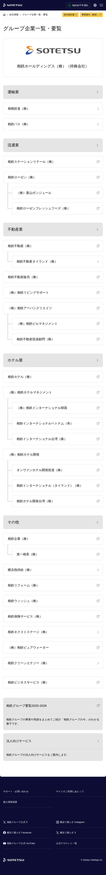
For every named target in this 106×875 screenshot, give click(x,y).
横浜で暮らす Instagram (72, 822)
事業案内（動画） (90, 14)
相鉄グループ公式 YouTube (21, 843)
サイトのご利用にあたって (70, 791)
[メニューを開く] (101, 5)
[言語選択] (95, 5)
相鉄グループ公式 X (17, 822)
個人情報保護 (10, 802)
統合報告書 (69, 14)
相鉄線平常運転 (78, 5)
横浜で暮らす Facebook (19, 832)
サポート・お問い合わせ (16, 791)
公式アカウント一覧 (66, 843)
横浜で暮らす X (68, 832)
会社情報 (14, 14)
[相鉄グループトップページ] (13, 860)
